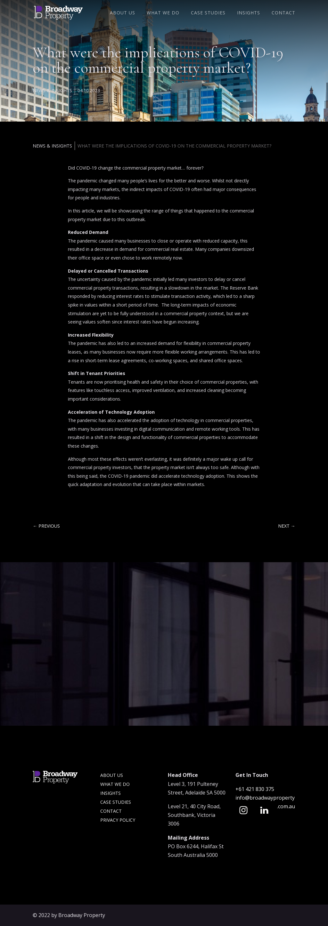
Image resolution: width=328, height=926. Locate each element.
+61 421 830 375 (255, 789)
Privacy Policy (117, 820)
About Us (122, 13)
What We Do (163, 13)
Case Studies (208, 13)
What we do (115, 784)
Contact (283, 13)
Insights (248, 13)
